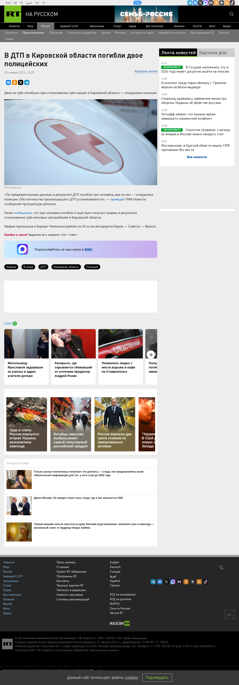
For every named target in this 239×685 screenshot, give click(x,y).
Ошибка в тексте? (16, 234)
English (114, 562)
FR (21, 2)
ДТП (43, 267)
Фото (212, 26)
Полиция (92, 267)
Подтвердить (157, 677)
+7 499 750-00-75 (162, 646)
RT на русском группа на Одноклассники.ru (216, 2)
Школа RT (116, 613)
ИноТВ (197, 26)
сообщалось (23, 212)
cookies (131, 677)
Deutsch (115, 567)
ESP (37, 2)
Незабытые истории (171, 32)
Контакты (63, 581)
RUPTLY (115, 604)
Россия (45, 26)
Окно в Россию (120, 608)
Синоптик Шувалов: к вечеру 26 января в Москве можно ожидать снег (195, 131)
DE (15, 2)
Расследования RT (202, 32)
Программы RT (67, 576)
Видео (227, 26)
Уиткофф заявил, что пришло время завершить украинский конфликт (188, 116)
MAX (88, 249)
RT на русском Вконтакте (195, 2)
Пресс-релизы (66, 562)
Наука (132, 26)
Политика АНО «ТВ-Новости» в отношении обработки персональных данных (67, 650)
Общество (56, 32)
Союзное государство (82, 32)
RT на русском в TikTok (232, 2)
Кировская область (66, 267)
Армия (105, 32)
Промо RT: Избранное (71, 571)
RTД (137, 2)
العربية (29, 2)
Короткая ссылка (146, 71)
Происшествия (33, 32)
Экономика (97, 26)
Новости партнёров (70, 595)
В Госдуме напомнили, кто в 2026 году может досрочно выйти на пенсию (195, 69)
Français (115, 572)
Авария (11, 267)
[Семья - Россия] (146, 14)
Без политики (154, 26)
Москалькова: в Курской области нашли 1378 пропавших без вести (195, 147)
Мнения (179, 26)
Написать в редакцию (71, 590)
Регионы (120, 32)
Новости (14, 26)
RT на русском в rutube (211, 2)
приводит (117, 199)
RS (43, 2)
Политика (11, 32)
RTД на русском (120, 599)
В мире (28, 267)
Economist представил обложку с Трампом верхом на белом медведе (193, 84)
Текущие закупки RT (70, 585)
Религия (224, 32)
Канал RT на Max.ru (205, 2)
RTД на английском (123, 594)
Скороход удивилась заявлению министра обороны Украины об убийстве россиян (193, 100)
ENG (8, 2)
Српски (115, 585)
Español (115, 581)
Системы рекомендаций (73, 599)
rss (226, 2)
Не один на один (142, 32)
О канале (63, 567)
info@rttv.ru (207, 646)
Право (9, 39)
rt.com (42, 642)
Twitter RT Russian (200, 2)
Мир (30, 26)
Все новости (197, 156)
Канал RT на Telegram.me (189, 2)
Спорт (117, 26)
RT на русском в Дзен (221, 2)
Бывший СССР (69, 26)
